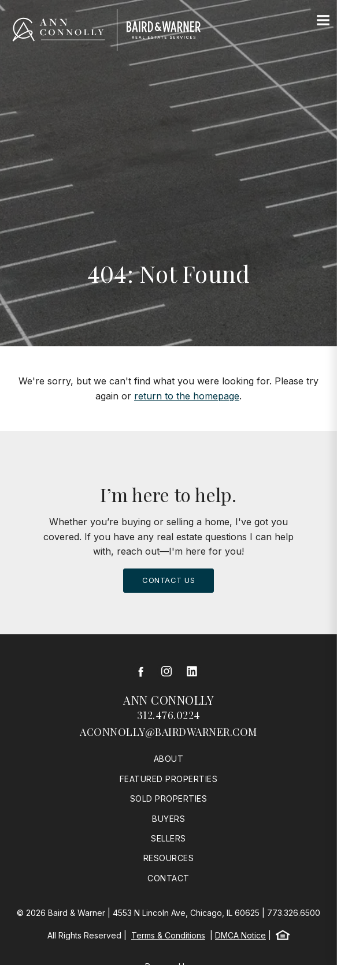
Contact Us (168, 580)
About (169, 759)
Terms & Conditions (168, 935)
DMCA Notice (240, 935)
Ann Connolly (168, 700)
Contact (168, 878)
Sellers (168, 838)
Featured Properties (169, 779)
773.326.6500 (293, 913)
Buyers (168, 819)
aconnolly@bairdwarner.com (168, 732)
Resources (168, 858)
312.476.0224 (169, 715)
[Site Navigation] (323, 21)
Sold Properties (169, 798)
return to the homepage (186, 396)
